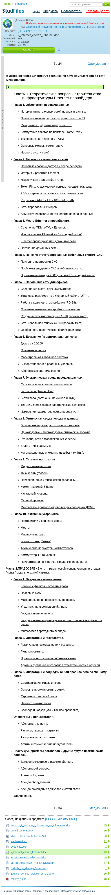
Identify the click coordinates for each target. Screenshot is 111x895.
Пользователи (71, 11)
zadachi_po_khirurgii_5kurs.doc (28, 868)
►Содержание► (2, 119)
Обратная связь (22, 891)
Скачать (28, 49)
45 (105, 825)
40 (105, 879)
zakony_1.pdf (18, 879)
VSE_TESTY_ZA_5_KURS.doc (28, 836)
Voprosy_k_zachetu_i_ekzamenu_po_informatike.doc (40, 825)
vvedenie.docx (19, 841)
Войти (7, 3)
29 (105, 857)
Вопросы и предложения (45, 891)
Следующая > (98, 64)
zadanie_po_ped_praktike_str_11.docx (32, 873)
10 (105, 830)
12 (105, 841)
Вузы (36, 11)
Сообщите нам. (96, 23)
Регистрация (21, 3)
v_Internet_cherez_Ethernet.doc (28, 852)
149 (105, 852)
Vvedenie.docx (19, 846)
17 (105, 862)
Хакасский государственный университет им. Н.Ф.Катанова (65, 26)
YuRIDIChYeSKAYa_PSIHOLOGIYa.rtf (32, 862)
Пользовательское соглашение (78, 891)
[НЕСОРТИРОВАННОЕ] (34, 30)
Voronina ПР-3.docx (22, 830)
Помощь (7, 891)
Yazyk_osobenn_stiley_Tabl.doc (28, 857)
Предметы (50, 11)
